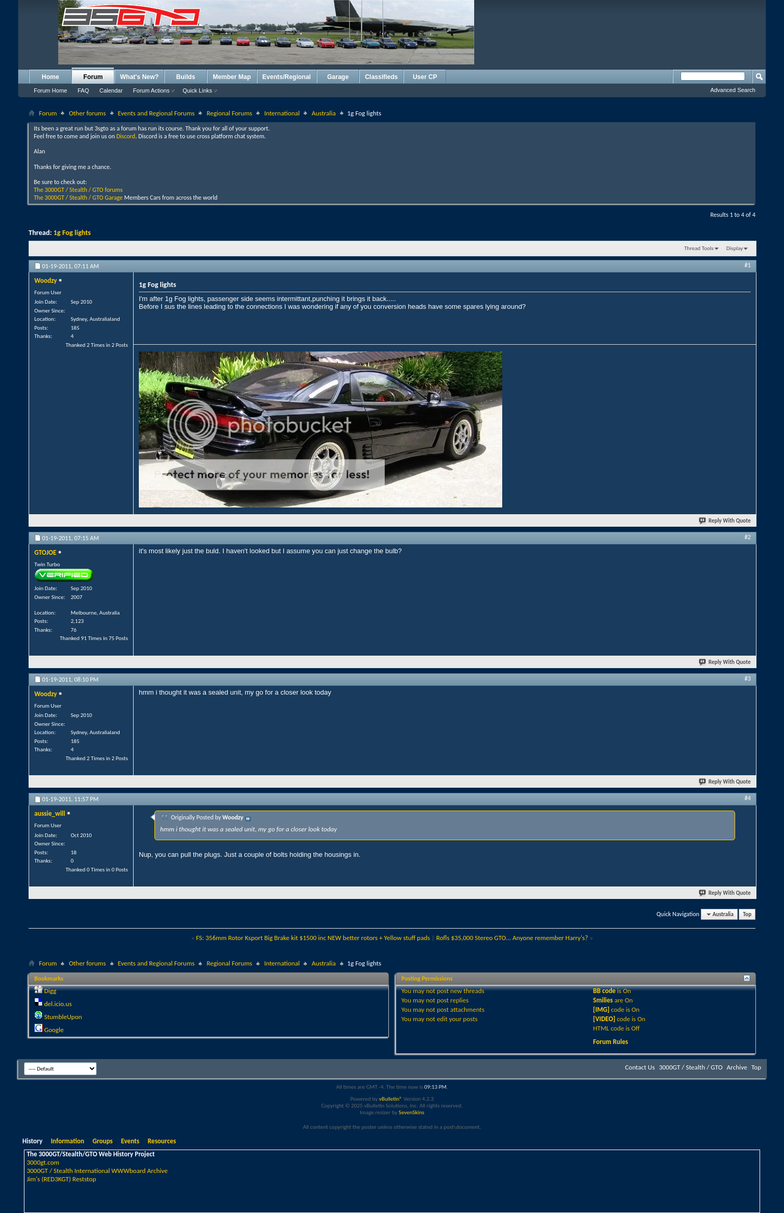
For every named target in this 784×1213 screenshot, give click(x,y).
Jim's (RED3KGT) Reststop (61, 1179)
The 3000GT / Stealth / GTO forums (78, 189)
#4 (747, 798)
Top (747, 914)
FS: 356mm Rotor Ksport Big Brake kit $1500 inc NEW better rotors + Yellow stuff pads (313, 938)
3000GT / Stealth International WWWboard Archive (97, 1171)
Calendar (111, 90)
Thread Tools (699, 248)
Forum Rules (610, 1042)
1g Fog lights (72, 232)
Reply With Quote (725, 520)
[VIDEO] (604, 1019)
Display (734, 248)
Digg (50, 991)
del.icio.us (58, 1004)
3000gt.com (43, 1162)
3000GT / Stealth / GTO (690, 1067)
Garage (337, 77)
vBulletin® (390, 1098)
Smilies (603, 1000)
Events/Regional (287, 77)
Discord (125, 136)
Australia (323, 113)
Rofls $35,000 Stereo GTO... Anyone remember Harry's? (512, 938)
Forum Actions (151, 90)
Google (53, 1030)
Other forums (87, 113)
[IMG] (601, 1009)
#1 (747, 265)
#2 (747, 537)
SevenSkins (411, 1112)
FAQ (83, 90)
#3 (747, 678)
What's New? (139, 77)
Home (50, 77)
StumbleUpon (63, 1017)
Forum (92, 77)
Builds (185, 77)
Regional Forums (229, 113)
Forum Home (50, 90)
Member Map (232, 77)
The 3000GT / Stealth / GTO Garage (78, 197)
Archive (737, 1067)
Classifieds (381, 77)
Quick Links (197, 90)
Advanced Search (732, 90)
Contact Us (640, 1067)
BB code (604, 991)
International (281, 113)
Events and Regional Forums (156, 113)
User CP (425, 77)
